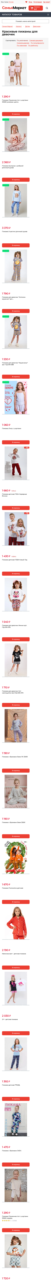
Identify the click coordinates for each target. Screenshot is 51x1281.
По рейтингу (33, 45)
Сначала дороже (23, 43)
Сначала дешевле (36, 40)
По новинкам (22, 45)
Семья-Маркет (14, 8)
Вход (30, 2)
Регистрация (37, 2)
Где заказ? (46, 2)
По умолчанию (22, 40)
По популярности (37, 43)
